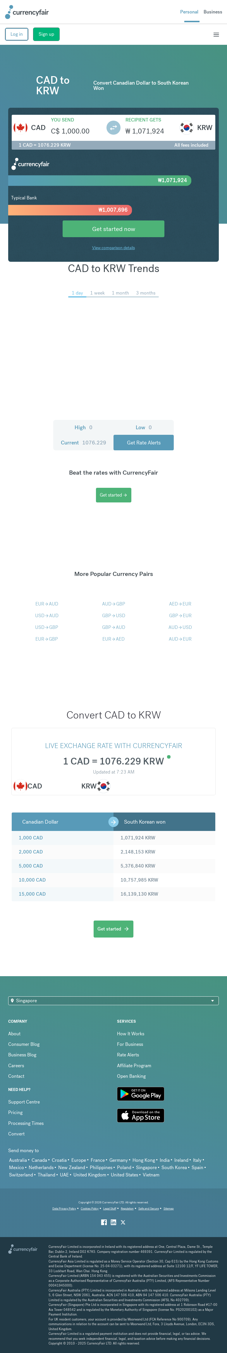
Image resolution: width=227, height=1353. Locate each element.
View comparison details (113, 247)
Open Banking (131, 1076)
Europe (78, 1160)
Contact (16, 1076)
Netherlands (41, 1167)
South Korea (174, 1167)
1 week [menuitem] (97, 293)
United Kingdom (89, 1175)
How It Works (130, 1034)
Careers (16, 1066)
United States (124, 1175)
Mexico (16, 1167)
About (14, 1034)
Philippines (101, 1167)
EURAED (113, 639)
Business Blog (22, 1055)
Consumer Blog (23, 1044)
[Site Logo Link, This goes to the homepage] (27, 12)
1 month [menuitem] (120, 293)
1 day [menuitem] (77, 293)
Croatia (59, 1160)
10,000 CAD (32, 880)
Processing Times (26, 1123)
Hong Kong (144, 1160)
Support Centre (24, 1102)
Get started (114, 495)
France (98, 1160)
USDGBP (46, 627)
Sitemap (169, 1208)
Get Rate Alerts (144, 442)
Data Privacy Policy (64, 1208)
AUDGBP (113, 604)
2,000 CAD (31, 852)
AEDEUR (180, 604)
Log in (17, 34)
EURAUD (46, 604)
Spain (197, 1167)
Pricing (15, 1112)
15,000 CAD (32, 894)
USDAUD (47, 616)
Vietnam (151, 1175)
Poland (124, 1167)
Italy (197, 1160)
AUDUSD (180, 627)
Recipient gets (143, 120)
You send (62, 120)
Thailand (46, 1175)
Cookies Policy (90, 1208)
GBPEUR (180, 616)
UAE (64, 1175)
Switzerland (21, 1175)
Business (213, 12)
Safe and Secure (148, 1208)
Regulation (127, 1208)
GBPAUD (113, 627)
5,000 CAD (31, 866)
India (165, 1160)
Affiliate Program (134, 1066)
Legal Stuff (109, 1208)
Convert (16, 1134)
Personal (189, 12)
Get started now (113, 229)
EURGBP (46, 639)
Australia (18, 1160)
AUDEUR (180, 639)
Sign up (46, 34)
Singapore (146, 1167)
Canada (39, 1160)
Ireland (181, 1160)
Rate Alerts (128, 1055)
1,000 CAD (31, 838)
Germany (118, 1160)
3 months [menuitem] (145, 293)
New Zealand (71, 1167)
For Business (130, 1044)
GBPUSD (113, 616)
